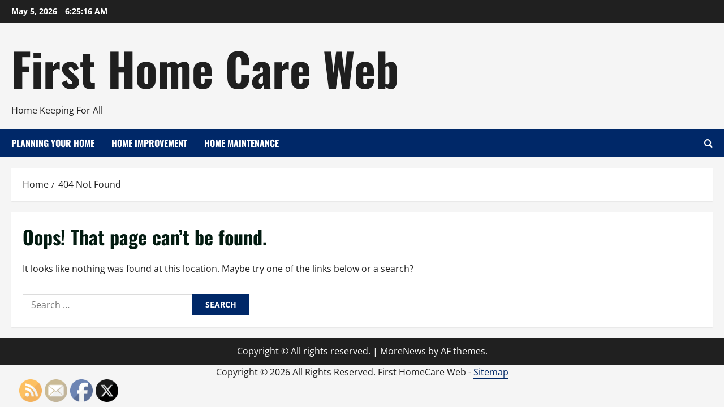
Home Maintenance (241, 143)
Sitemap (490, 372)
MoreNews (403, 351)
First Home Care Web (205, 68)
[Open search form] (708, 143)
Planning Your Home (52, 143)
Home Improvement (149, 143)
